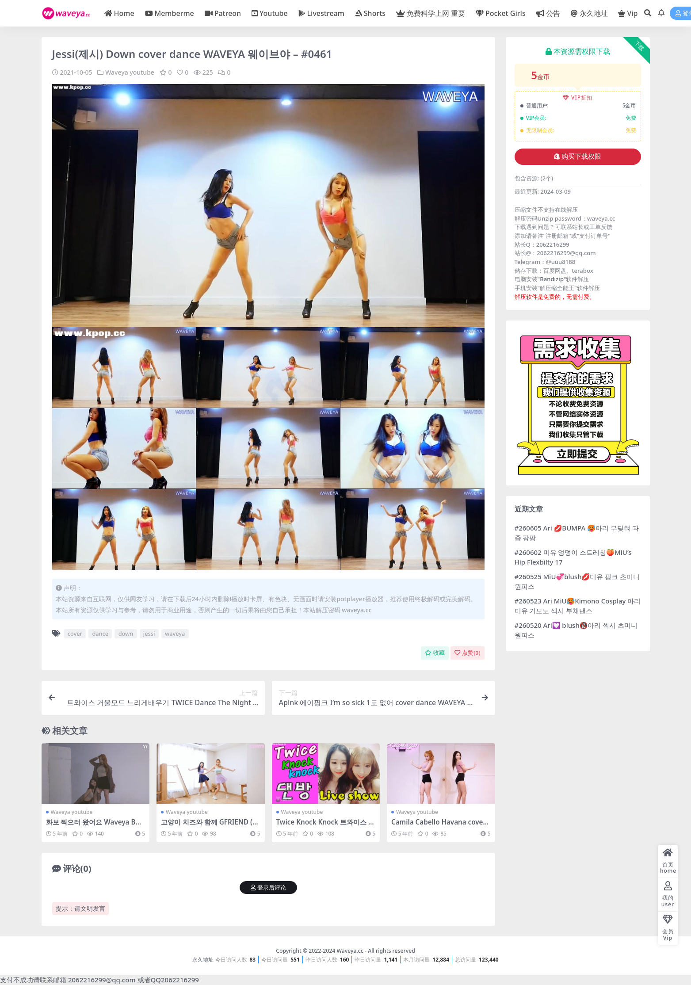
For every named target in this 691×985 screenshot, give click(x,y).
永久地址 (203, 959)
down (126, 634)
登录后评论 (268, 887)
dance (100, 634)
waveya (175, 634)
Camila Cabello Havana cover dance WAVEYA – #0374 (438, 825)
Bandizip (552, 279)
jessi (149, 634)
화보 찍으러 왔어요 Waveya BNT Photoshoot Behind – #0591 (95, 825)
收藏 (435, 652)
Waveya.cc (349, 950)
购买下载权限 (577, 156)
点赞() (467, 652)
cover (75, 634)
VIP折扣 (577, 97)
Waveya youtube (129, 72)
